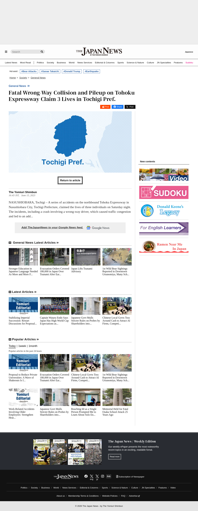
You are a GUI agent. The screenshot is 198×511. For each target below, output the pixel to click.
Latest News (11, 62)
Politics (40, 62)
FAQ (123, 496)
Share (119, 107)
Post (107, 107)
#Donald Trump (71, 71)
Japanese (189, 52)
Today (12, 346)
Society (50, 62)
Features (178, 62)
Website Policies (110, 496)
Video (173, 487)
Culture (150, 62)
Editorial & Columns (104, 62)
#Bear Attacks (29, 71)
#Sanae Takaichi (50, 71)
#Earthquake (92, 71)
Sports (120, 62)
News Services (84, 62)
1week (22, 346)
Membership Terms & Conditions (83, 496)
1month (33, 346)
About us (60, 496)
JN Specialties (164, 62)
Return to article (70, 180)
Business (61, 62)
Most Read (25, 62)
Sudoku (189, 62)
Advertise (134, 496)
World (72, 62)
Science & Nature (135, 62)
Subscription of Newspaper (130, 476)
